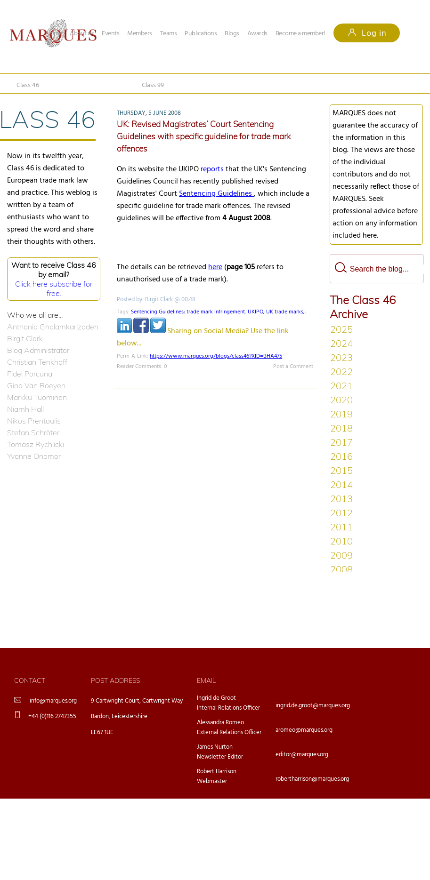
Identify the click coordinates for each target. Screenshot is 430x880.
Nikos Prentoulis (34, 420)
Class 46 (27, 85)
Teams (168, 33)
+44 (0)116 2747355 (52, 716)
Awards (257, 33)
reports (212, 169)
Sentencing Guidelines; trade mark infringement (188, 312)
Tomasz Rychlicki (35, 444)
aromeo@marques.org (304, 730)
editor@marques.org (302, 755)
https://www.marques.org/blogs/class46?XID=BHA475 (216, 356)
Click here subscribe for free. (53, 288)
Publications (201, 33)
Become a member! (300, 33)
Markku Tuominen (37, 397)
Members (139, 33)
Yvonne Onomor (34, 456)
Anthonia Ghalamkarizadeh (52, 326)
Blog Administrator (38, 350)
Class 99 (153, 85)
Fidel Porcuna (29, 373)
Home (54, 33)
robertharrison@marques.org (312, 779)
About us (82, 33)
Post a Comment (293, 366)
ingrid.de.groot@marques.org (313, 706)
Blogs (232, 33)
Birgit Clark (25, 338)
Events (110, 33)
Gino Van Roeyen (36, 385)
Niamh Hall (25, 409)
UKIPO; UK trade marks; (276, 312)
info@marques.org (53, 701)
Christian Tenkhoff (37, 362)
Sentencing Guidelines (216, 194)
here (215, 267)
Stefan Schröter (33, 432)
